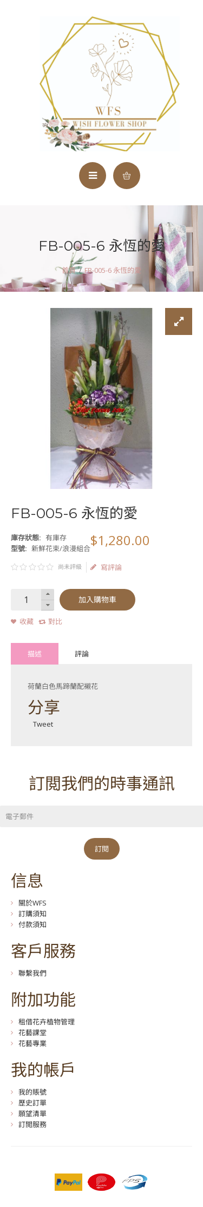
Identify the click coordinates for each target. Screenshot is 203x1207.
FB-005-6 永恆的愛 (112, 270)
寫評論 (106, 567)
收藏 (26, 621)
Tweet (43, 724)
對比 (55, 621)
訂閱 (102, 848)
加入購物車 (97, 600)
